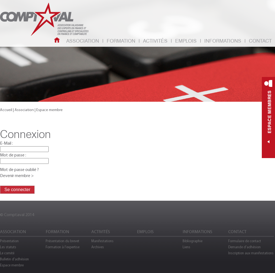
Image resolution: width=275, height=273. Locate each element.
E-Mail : (6, 143)
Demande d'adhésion (244, 247)
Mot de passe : (13, 155)
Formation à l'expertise (62, 247)
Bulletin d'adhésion (14, 259)
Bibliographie (192, 241)
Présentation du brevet (62, 241)
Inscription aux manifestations (251, 253)
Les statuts (8, 247)
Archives (97, 247)
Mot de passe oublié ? (19, 169)
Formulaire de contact (244, 241)
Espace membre (12, 265)
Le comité (7, 253)
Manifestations (102, 241)
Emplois (186, 41)
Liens (186, 247)
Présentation (9, 241)
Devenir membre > (17, 175)
